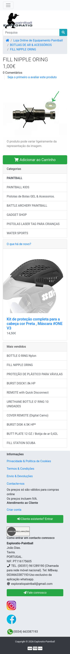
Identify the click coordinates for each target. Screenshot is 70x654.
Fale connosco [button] (35, 592)
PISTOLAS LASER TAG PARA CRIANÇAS (33, 224)
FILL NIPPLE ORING (23, 49)
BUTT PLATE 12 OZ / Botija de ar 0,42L (32, 434)
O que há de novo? (19, 244)
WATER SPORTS (17, 233)
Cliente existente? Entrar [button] (35, 519)
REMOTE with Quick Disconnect (28, 392)
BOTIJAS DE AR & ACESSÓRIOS (31, 45)
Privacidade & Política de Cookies (29, 461)
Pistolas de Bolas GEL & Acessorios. (31, 196)
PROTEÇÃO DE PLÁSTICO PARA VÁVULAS (35, 374)
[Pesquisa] (31, 32)
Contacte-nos (15, 483)
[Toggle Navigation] (8, 5)
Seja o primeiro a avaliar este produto (32, 77)
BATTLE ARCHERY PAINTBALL (27, 205)
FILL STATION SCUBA (21, 443)
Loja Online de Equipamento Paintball (38, 40)
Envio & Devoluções (20, 476)
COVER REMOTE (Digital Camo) (27, 415)
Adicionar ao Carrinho (35, 160)
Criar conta (14, 510)
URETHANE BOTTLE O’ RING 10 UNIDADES (28, 404)
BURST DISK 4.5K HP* (21, 424)
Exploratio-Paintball (44, 641)
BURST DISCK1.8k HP (21, 383)
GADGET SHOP (17, 215)
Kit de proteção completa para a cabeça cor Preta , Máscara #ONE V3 (35, 323)
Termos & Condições (20, 468)
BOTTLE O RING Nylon (21, 356)
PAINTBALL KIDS (18, 187)
